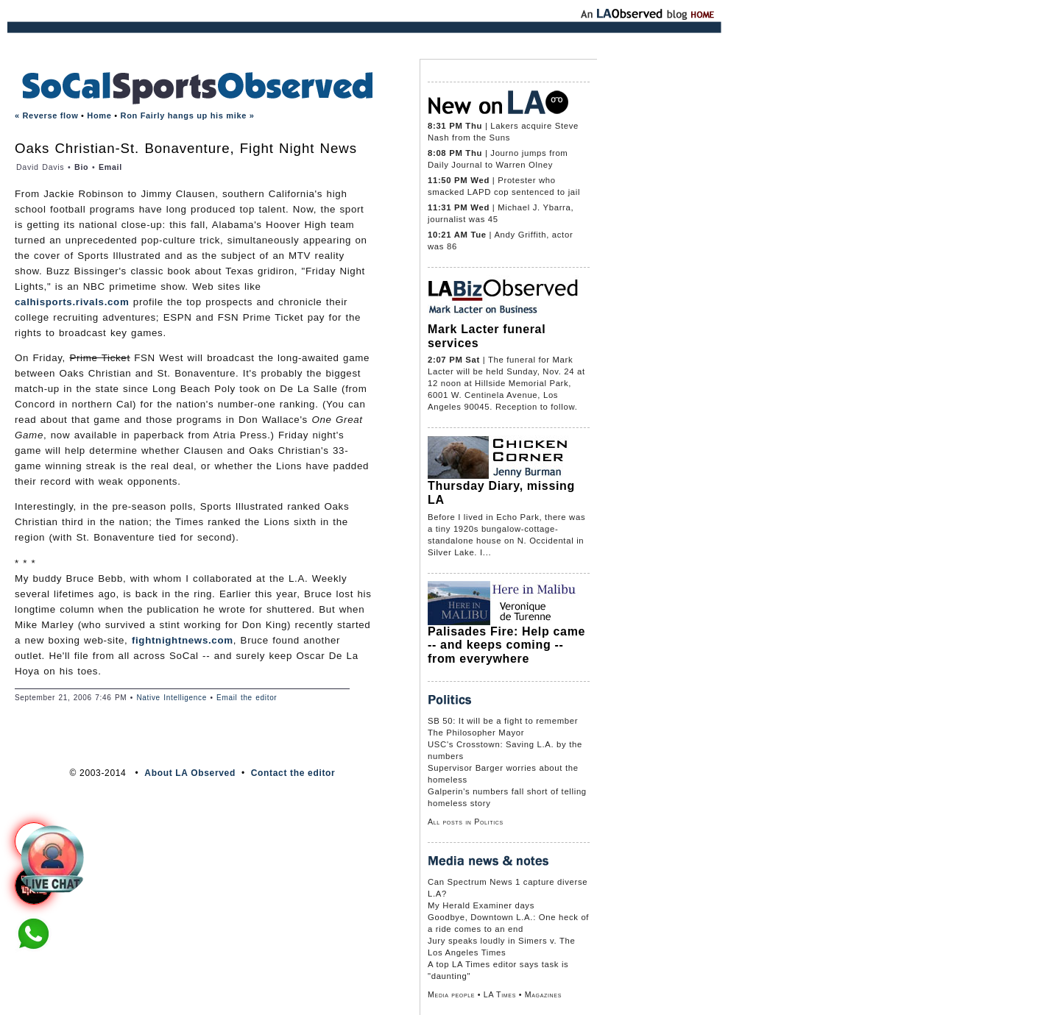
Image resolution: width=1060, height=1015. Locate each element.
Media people (451, 994)
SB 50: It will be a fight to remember (503, 720)
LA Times (500, 994)
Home (99, 115)
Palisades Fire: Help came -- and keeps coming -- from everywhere (506, 645)
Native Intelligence (171, 698)
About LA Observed (190, 773)
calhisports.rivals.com (72, 301)
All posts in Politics (466, 821)
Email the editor (246, 698)
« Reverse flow (46, 115)
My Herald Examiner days (481, 905)
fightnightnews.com (182, 640)
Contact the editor (293, 773)
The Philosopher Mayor (476, 732)
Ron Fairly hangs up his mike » (188, 115)
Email (110, 167)
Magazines (543, 994)
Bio (81, 167)
